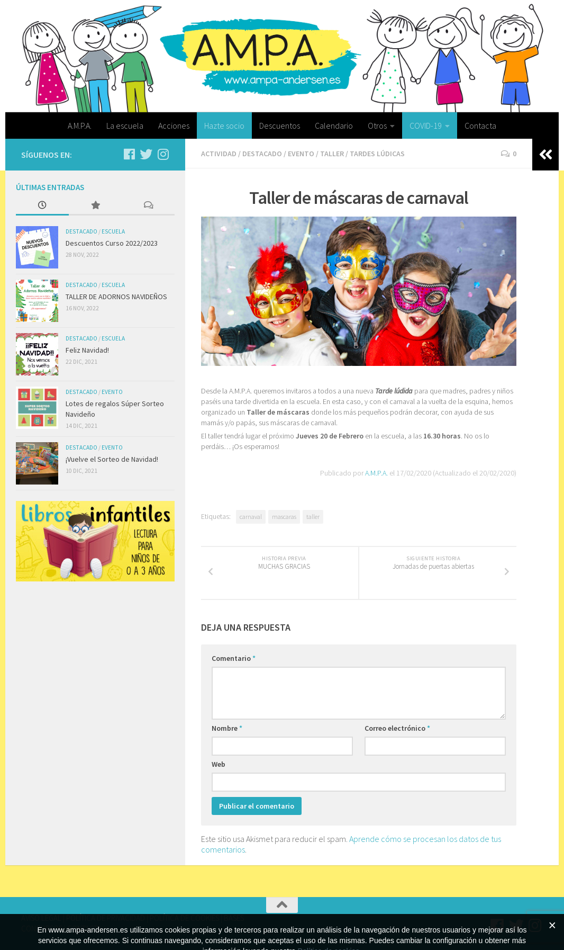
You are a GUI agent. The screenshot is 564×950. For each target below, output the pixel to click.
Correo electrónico (397, 728)
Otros (377, 125)
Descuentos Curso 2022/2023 (112, 243)
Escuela (113, 231)
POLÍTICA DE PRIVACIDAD (105, 918)
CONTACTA (84, 929)
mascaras (284, 517)
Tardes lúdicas (377, 153)
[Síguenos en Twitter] (146, 154)
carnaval (251, 517)
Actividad (218, 153)
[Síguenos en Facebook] (129, 154)
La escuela (124, 125)
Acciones (173, 125)
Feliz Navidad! (87, 350)
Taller (332, 153)
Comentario (234, 658)
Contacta (480, 125)
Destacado (262, 153)
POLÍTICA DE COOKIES (184, 918)
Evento (301, 153)
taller (313, 517)
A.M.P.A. (80, 125)
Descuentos (279, 125)
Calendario (334, 125)
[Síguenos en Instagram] (163, 154)
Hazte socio (224, 125)
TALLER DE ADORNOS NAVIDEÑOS (116, 296)
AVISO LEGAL (41, 918)
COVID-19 (426, 125)
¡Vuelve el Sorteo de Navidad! (112, 459)
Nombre (227, 728)
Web (218, 764)
